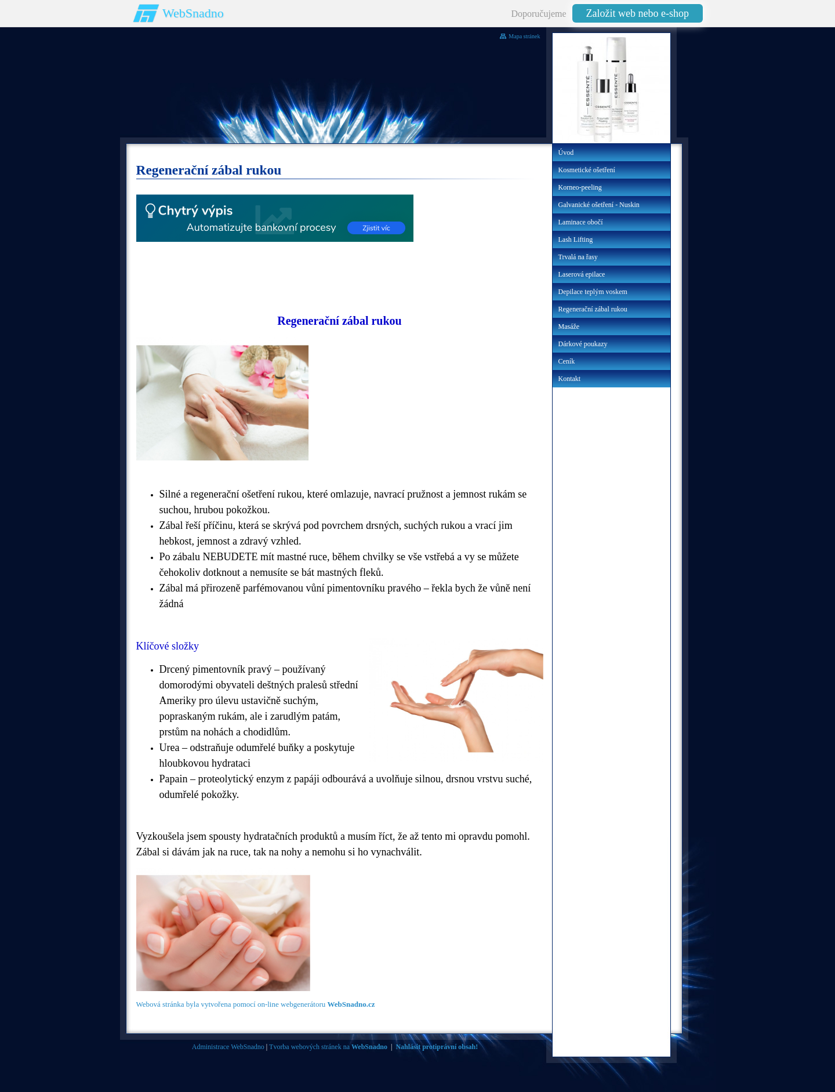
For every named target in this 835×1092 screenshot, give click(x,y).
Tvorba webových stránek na (328, 1047)
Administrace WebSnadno (228, 1047)
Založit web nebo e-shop (637, 13)
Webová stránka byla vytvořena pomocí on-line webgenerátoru (255, 1004)
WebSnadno (193, 13)
